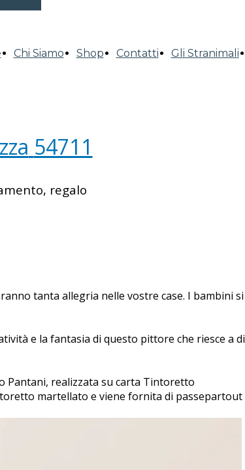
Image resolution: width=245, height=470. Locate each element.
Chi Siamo (39, 53)
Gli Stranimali (205, 53)
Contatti (137, 53)
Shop (90, 53)
